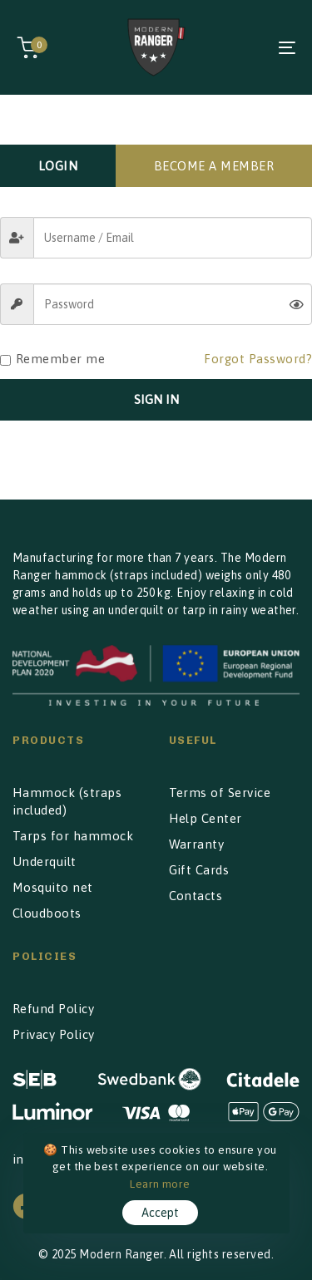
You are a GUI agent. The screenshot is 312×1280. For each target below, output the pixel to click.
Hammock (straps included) (66, 801)
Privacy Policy (53, 1034)
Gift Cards (199, 870)
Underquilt (44, 861)
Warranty (197, 844)
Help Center (205, 818)
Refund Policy (53, 1009)
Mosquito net (52, 887)
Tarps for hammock (72, 836)
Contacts (196, 896)
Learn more (160, 1183)
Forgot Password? (258, 359)
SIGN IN (156, 399)
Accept (160, 1212)
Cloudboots (47, 913)
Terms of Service (220, 792)
